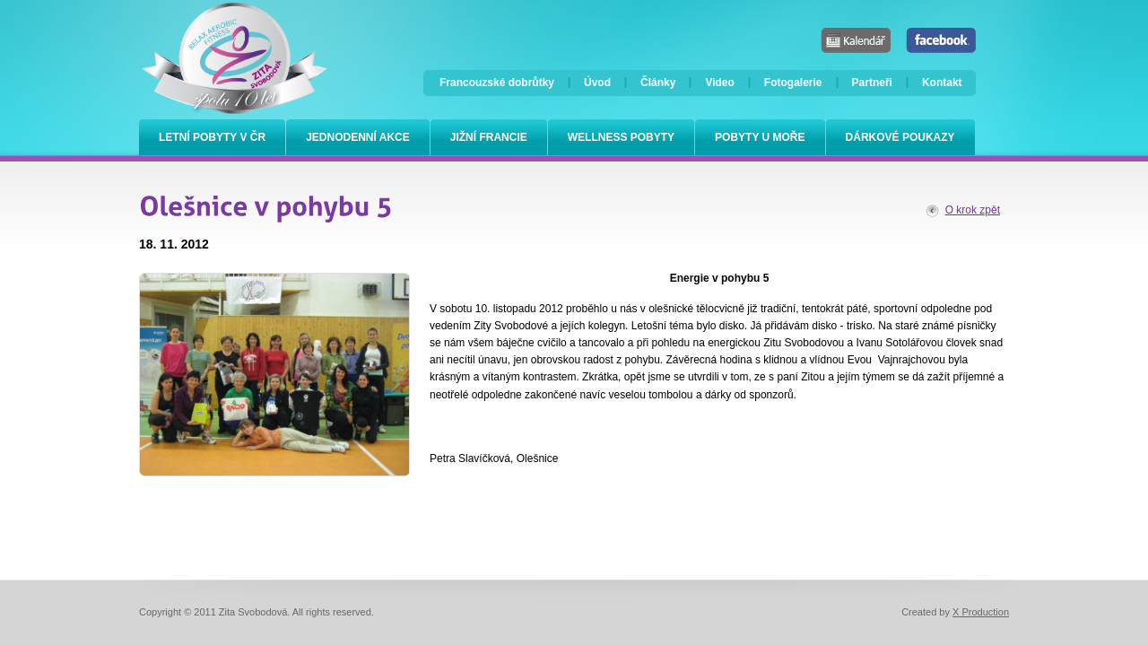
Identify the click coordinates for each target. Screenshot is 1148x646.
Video (719, 82)
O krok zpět (972, 210)
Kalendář (856, 40)
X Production (980, 612)
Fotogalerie (793, 82)
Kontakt (942, 82)
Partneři (872, 82)
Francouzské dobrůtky (496, 82)
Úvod (597, 82)
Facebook (941, 40)
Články (657, 82)
